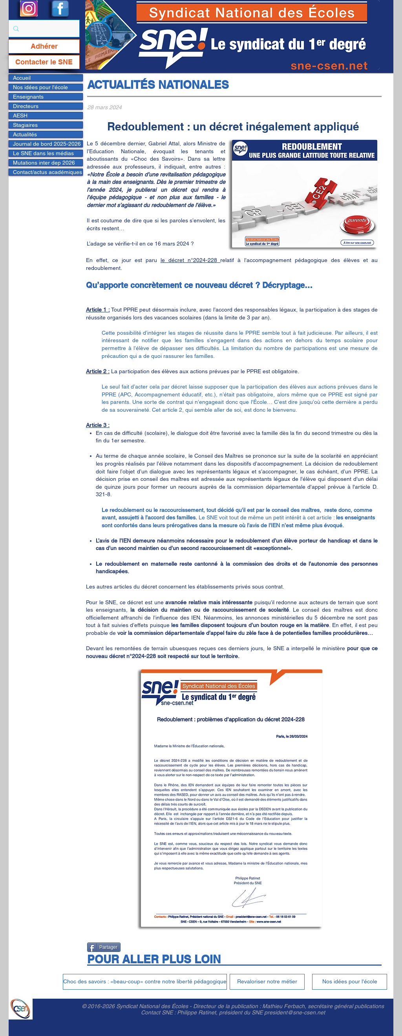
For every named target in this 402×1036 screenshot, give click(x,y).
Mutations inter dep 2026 (44, 163)
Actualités (25, 134)
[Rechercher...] (43, 28)
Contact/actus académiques (47, 172)
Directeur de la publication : (227, 1006)
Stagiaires (25, 125)
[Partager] (104, 947)
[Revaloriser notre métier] (267, 982)
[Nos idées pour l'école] (349, 982)
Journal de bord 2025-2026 (47, 144)
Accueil (22, 78)
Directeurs (25, 106)
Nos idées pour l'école (40, 87)
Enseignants (28, 97)
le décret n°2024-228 (191, 260)
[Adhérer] (44, 46)
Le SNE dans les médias (43, 153)
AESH (20, 115)
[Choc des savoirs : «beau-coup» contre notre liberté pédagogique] (145, 982)
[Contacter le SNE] (44, 62)
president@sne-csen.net (294, 1012)
